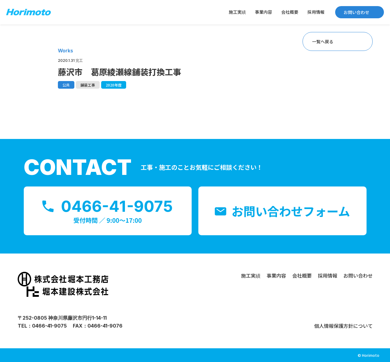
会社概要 (289, 12)
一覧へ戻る (322, 41)
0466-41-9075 (49, 326)
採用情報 (315, 12)
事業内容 (263, 12)
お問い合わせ (356, 12)
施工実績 (237, 12)
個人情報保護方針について (343, 325)
